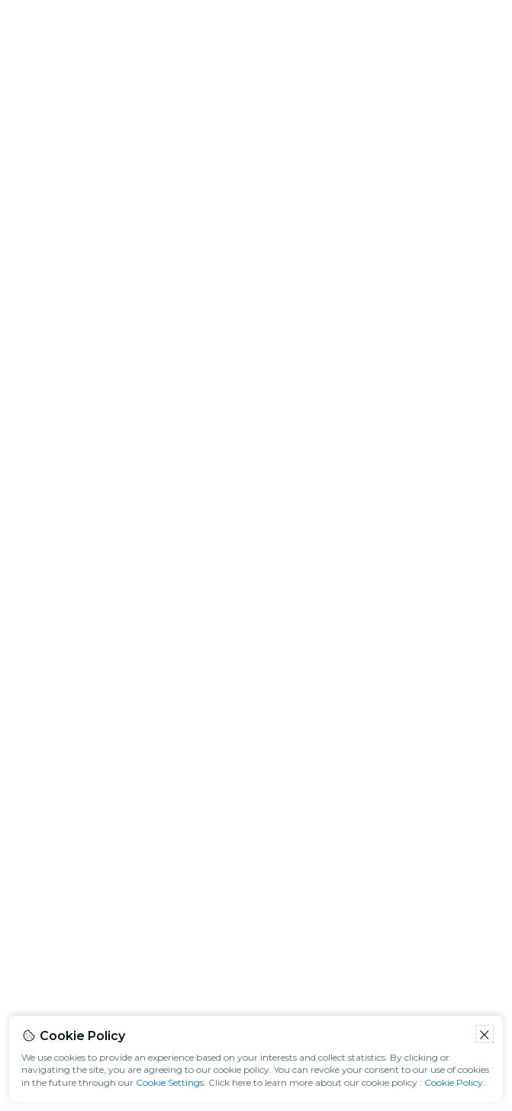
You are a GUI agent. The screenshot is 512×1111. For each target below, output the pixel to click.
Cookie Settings (170, 1082)
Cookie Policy (453, 1082)
